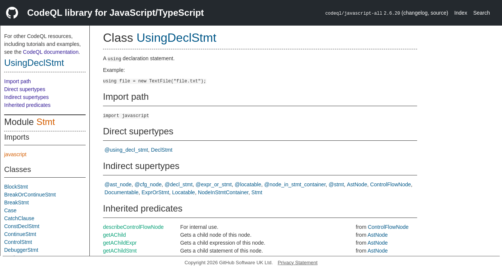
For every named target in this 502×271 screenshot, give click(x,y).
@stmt (336, 184)
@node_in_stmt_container (294, 184)
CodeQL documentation (50, 52)
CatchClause (19, 218)
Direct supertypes (24, 89)
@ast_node (118, 184)
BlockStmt (16, 187)
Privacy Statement (298, 262)
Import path (17, 81)
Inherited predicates (27, 105)
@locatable (248, 184)
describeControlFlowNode (133, 227)
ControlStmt (18, 242)
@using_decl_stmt (126, 150)
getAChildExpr (120, 243)
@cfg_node (148, 184)
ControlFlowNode (390, 184)
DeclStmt (161, 150)
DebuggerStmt (21, 250)
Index (460, 13)
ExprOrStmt (155, 192)
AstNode (357, 184)
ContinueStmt (20, 234)
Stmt (45, 122)
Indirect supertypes (26, 97)
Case (10, 210)
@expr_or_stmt (213, 184)
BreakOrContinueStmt (30, 195)
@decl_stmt (178, 184)
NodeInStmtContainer (223, 192)
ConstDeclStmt (21, 226)
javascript (15, 154)
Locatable (183, 192)
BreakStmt (16, 202)
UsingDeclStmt (34, 63)
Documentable (121, 192)
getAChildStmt (120, 251)
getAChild (114, 235)
